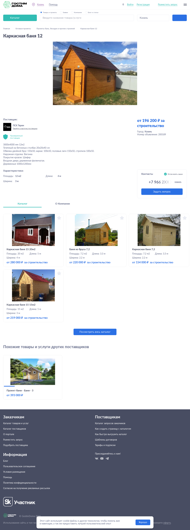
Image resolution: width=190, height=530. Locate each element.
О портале (8, 434)
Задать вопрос (162, 191)
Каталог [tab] (22, 203)
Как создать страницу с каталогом (113, 429)
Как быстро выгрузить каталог (111, 434)
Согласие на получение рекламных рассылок (26, 488)
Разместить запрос (168, 5)
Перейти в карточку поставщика (25, 128)
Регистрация (143, 5)
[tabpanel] (95, 274)
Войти (130, 5)
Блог (5, 461)
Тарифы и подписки (105, 445)
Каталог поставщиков (14, 429)
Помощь (53, 5)
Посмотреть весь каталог (95, 332)
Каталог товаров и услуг (16, 423)
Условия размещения (14, 472)
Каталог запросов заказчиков (110, 423)
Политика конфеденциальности (19, 483)
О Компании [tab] (62, 203)
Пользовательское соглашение (19, 466)
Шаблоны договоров (106, 440)
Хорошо (143, 522)
